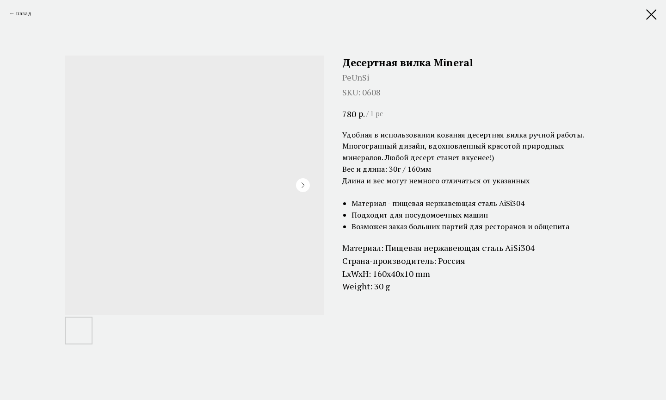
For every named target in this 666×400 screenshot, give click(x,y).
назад (23, 13)
